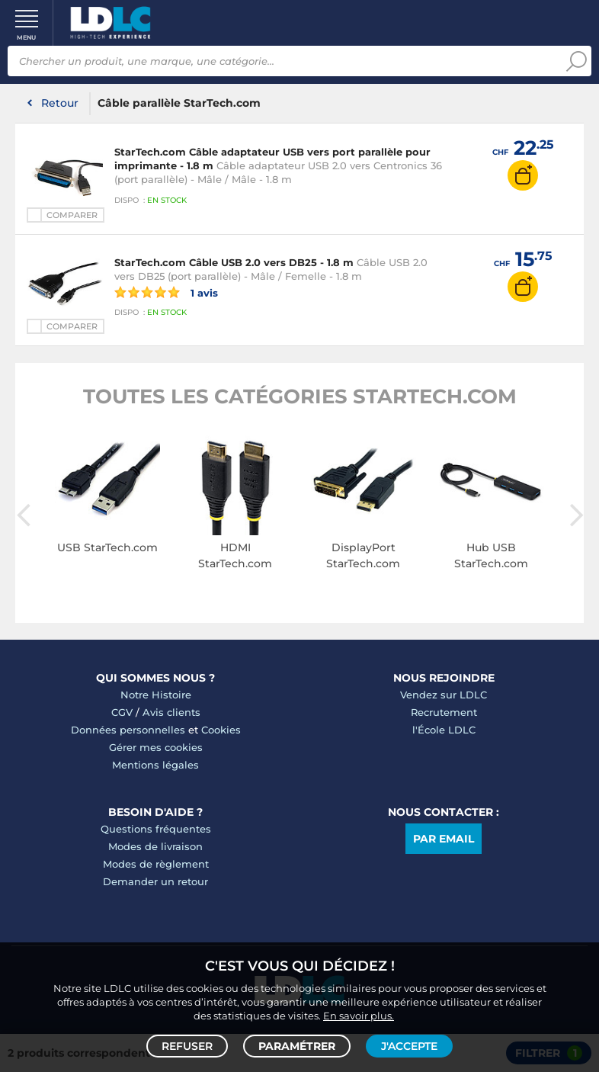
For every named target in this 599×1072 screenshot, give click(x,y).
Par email (443, 839)
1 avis (166, 292)
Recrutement (444, 712)
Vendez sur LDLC (443, 694)
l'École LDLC (444, 730)
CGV (122, 712)
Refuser (187, 1046)
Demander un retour (155, 881)
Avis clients (171, 712)
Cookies (221, 730)
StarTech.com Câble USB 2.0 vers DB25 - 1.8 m (234, 262)
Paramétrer (296, 1046)
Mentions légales (155, 765)
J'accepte (409, 1046)
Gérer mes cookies (156, 747)
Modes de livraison (155, 846)
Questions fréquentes (156, 829)
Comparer (72, 215)
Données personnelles (128, 730)
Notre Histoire (155, 694)
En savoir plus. (358, 1015)
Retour (59, 103)
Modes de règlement (156, 864)
